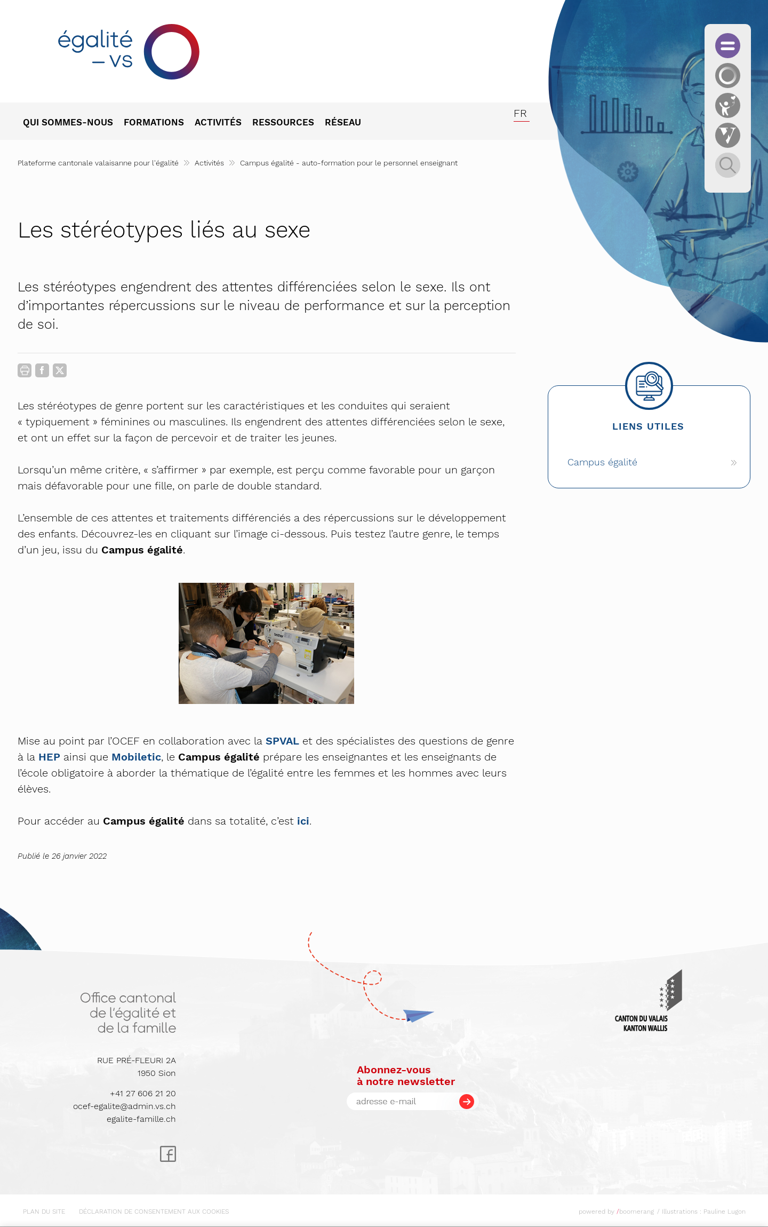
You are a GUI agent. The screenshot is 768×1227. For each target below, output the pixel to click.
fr (520, 113)
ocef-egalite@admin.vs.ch (124, 1106)
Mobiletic (136, 756)
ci (304, 820)
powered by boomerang (616, 1211)
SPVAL (282, 740)
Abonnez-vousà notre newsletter (406, 1075)
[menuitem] (73, 123)
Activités (209, 163)
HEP (49, 756)
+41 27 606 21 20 (143, 1093)
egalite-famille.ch (141, 1119)
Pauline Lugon (724, 1211)
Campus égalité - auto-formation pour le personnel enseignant (349, 163)
